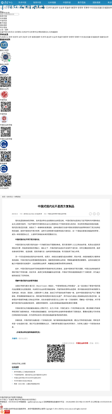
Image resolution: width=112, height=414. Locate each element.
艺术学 (43, 37)
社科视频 (52, 2)
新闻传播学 (36, 37)
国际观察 (96, 2)
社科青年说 (33, 32)
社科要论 (18, 32)
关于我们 (3, 399)
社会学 (54, 37)
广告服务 (10, 399)
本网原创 (17, 197)
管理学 (71, 37)
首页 (3, 197)
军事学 (77, 37)
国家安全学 (104, 37)
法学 (20, 37)
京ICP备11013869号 (83, 402)
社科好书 (25, 32)
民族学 (60, 37)
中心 (11, 2)
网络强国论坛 (43, 32)
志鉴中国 (3, 32)
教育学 (65, 37)
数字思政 (82, 2)
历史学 (25, 37)
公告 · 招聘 (4, 30)
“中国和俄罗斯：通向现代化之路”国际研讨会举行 (30, 375)
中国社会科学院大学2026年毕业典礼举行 (27, 378)
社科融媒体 (53, 32)
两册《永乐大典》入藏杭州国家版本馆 (27, 384)
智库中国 (37, 2)
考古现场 (3, 27)
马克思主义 (4, 37)
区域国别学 (95, 37)
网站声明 (18, 399)
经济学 (15, 37)
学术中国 (22, 2)
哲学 (10, 37)
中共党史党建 (85, 37)
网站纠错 (25, 399)
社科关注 (10, 32)
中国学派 (67, 2)
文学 (29, 37)
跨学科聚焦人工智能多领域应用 (24, 372)
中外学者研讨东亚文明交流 (23, 381)
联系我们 (32, 399)
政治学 (49, 37)
